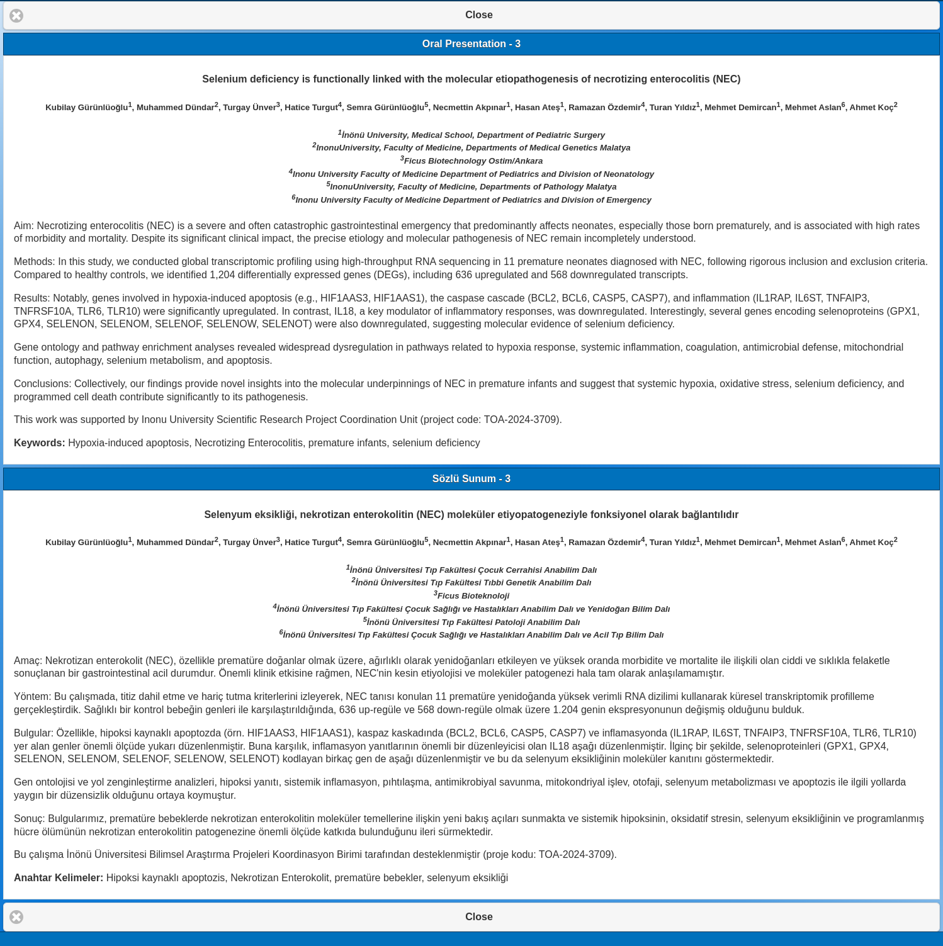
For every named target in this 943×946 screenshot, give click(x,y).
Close (479, 14)
